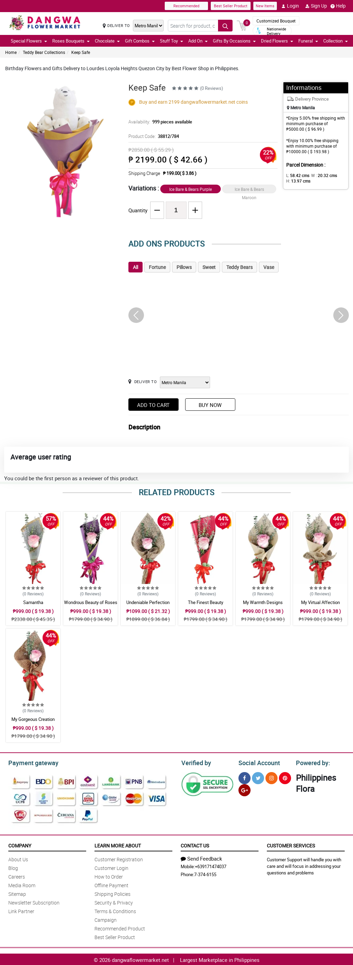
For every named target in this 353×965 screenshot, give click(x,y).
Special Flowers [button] (29, 41)
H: (297, 181)
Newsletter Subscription (34, 901)
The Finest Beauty (205, 602)
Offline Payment (111, 884)
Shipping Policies (112, 893)
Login (290, 6)
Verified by (195, 762)
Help (338, 6)
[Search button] (225, 25)
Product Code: (152, 136)
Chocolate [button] (107, 41)
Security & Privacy (113, 901)
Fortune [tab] (157, 267)
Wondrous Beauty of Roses (90, 602)
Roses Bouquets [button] (71, 41)
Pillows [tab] (184, 267)
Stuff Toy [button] (171, 41)
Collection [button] (335, 41)
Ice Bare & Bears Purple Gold (190, 189)
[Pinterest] (285, 777)
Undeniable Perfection (148, 602)
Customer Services (291, 844)
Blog (13, 867)
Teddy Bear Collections (44, 52)
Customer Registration (118, 858)
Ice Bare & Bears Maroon (249, 189)
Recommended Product (119, 927)
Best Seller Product (230, 5)
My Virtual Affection (320, 602)
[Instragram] (271, 777)
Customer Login (111, 867)
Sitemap (17, 893)
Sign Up (316, 6)
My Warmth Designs (263, 602)
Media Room (21, 884)
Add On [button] (198, 41)
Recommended (186, 5)
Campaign (105, 919)
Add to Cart (153, 404)
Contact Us (195, 844)
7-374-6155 (205, 873)
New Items (265, 5)
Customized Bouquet (276, 21)
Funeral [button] (308, 41)
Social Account (257, 762)
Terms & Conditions (115, 910)
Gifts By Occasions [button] (234, 41)
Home (11, 52)
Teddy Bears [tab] (239, 267)
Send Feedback (201, 857)
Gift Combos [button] (140, 41)
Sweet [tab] (209, 267)
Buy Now (210, 404)
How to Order (108, 875)
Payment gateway (30, 762)
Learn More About (117, 844)
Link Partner (21, 910)
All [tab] (135, 267)
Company (19, 844)
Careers (16, 875)
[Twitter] (258, 777)
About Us (18, 858)
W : (320, 175)
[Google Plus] (244, 789)
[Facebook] (244, 777)
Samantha (33, 602)
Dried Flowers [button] (277, 41)
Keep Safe (80, 52)
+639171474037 (210, 865)
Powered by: (311, 762)
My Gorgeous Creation (33, 719)
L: (296, 175)
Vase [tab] (268, 267)
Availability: (158, 122)
